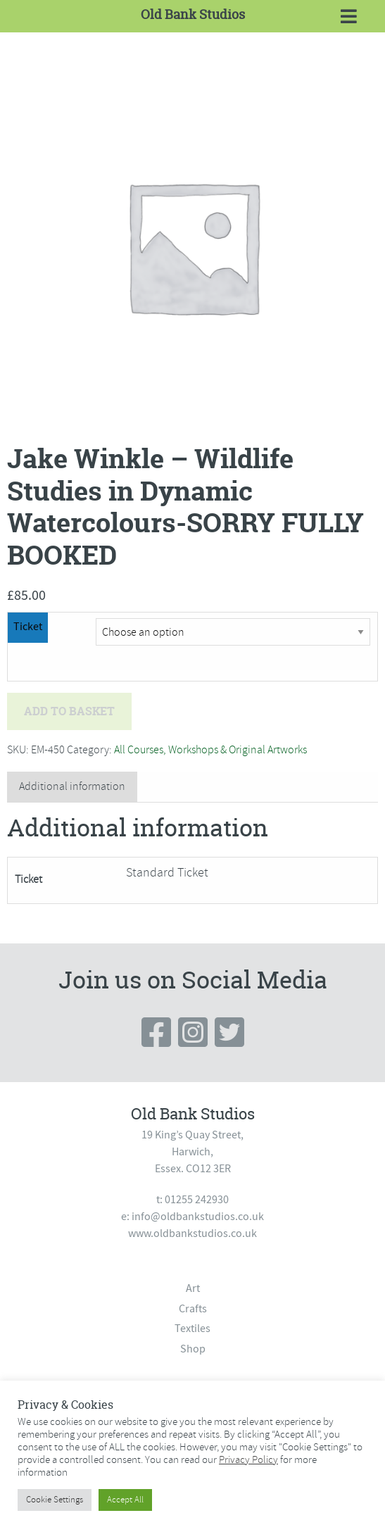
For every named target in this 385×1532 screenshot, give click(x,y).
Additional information (72, 786)
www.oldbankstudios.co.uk (192, 1233)
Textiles (192, 1328)
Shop (193, 1349)
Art (193, 1288)
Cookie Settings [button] (54, 1499)
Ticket (27, 627)
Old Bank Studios (193, 14)
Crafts (193, 1309)
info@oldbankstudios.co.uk (198, 1217)
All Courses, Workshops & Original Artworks (210, 750)
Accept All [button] (125, 1499)
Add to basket (69, 711)
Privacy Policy (248, 1459)
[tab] (72, 787)
